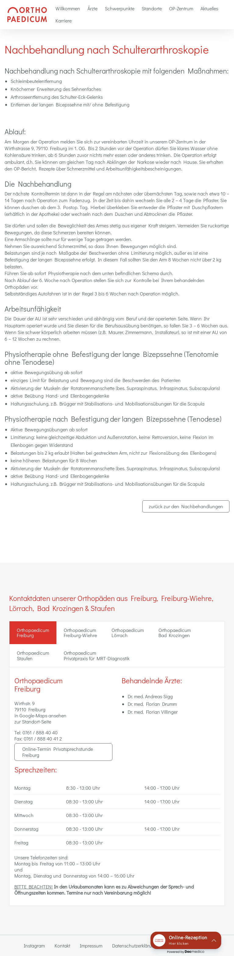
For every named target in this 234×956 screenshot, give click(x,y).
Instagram (34, 945)
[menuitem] (68, 8)
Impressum (91, 945)
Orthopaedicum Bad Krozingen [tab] (174, 633)
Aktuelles (209, 8)
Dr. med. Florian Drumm (152, 704)
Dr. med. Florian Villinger (153, 712)
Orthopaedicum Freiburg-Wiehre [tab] (80, 633)
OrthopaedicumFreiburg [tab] (33, 633)
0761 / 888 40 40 (40, 732)
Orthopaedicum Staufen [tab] (33, 655)
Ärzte (92, 8)
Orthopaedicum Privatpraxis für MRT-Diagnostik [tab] (96, 655)
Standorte (152, 8)
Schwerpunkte (119, 8)
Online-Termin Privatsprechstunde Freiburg (57, 752)
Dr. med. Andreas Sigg (150, 696)
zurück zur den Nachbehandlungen (186, 506)
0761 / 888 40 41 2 (43, 738)
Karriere (63, 20)
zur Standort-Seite (32, 721)
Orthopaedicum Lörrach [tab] (128, 633)
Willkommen (67, 8)
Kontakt (62, 945)
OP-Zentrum (181, 8)
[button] (186, 940)
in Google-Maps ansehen (40, 715)
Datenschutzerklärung (134, 945)
